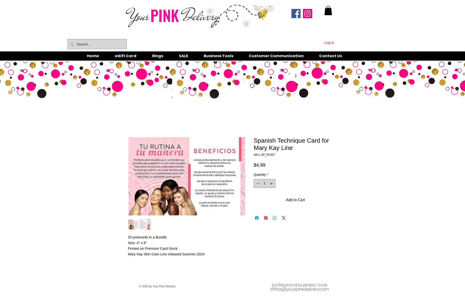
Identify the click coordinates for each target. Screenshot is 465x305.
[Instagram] (307, 13)
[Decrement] (257, 183)
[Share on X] (283, 218)
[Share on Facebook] (257, 218)
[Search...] (97, 44)
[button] (163, 56)
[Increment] (272, 183)
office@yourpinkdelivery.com (299, 289)
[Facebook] (296, 13)
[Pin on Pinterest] (266, 218)
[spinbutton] (264, 183)
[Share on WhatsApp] (275, 218)
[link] (328, 10)
